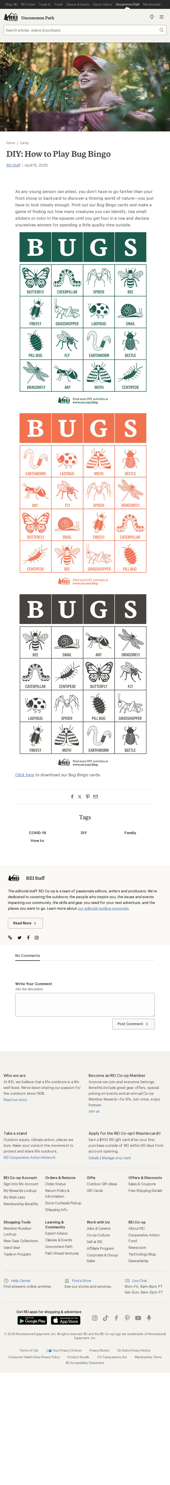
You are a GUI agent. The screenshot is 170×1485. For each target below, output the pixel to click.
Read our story (15, 1099)
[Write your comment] (85, 1004)
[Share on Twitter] (80, 797)
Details (94, 1158)
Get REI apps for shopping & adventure (48, 1312)
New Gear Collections (21, 1241)
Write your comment (33, 984)
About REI (136, 1228)
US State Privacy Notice (134, 1350)
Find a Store (77, 1281)
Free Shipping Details (145, 1190)
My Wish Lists (14, 1197)
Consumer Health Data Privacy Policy (34, 1357)
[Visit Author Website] (12, 938)
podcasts (149, 1318)
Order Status (55, 1184)
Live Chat (136, 1281)
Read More (25, 923)
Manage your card (116, 1158)
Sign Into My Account (21, 1184)
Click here (24, 774)
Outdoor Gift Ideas (102, 1184)
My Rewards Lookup (20, 1190)
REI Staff (13, 165)
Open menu (161, 17)
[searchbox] (85, 30)
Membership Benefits (21, 1204)
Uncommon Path (37, 17)
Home (10, 143)
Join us (94, 1111)
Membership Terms (148, 1357)
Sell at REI (94, 1242)
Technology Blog (142, 1254)
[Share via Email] (95, 796)
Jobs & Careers (98, 1228)
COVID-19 (37, 832)
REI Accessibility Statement (85, 1362)
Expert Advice (56, 1233)
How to (37, 840)
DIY (84, 832)
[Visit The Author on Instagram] (39, 938)
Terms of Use (28, 1350)
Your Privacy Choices (64, 1350)
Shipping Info (56, 1209)
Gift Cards (95, 1190)
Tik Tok (105, 1318)
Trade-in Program (17, 1254)
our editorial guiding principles (103, 908)
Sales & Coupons (142, 1184)
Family (130, 832)
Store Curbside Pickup (63, 1203)
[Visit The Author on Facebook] (30, 938)
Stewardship (138, 1261)
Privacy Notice (99, 1350)
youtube (138, 1318)
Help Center (17, 1281)
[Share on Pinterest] (88, 796)
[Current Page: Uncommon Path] (127, 4)
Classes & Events (58, 1240)
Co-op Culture (98, 1235)
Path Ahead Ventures (62, 1253)
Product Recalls (78, 1357)
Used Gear (12, 1247)
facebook (116, 1318)
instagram (94, 1318)
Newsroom (137, 1247)
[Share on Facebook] (72, 796)
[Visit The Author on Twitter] (21, 938)
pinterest (127, 1318)
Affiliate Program (100, 1248)
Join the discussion (29, 989)
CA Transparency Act (112, 1357)
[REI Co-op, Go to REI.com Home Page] (11, 16)
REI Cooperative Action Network (29, 1157)
